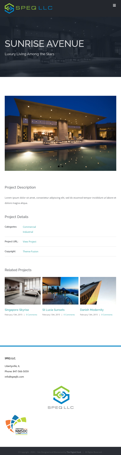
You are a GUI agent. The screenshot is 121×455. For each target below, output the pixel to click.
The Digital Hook (74, 452)
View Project (29, 241)
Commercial (29, 226)
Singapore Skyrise (17, 309)
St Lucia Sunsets (53, 309)
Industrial (28, 231)
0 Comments (31, 314)
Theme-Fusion (30, 251)
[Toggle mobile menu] (114, 5)
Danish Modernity (92, 309)
